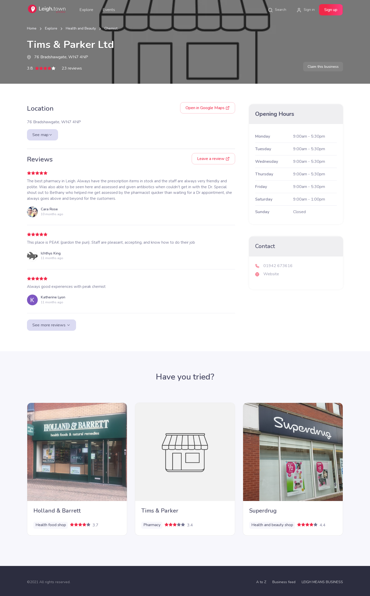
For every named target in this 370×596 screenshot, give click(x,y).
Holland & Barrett (57, 511)
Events (109, 10)
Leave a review (213, 159)
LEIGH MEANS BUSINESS (322, 582)
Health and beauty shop (272, 524)
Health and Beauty (81, 28)
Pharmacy (152, 524)
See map (42, 135)
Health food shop (50, 524)
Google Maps (208, 108)
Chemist (110, 28)
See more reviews (51, 325)
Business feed (283, 582)
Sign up (330, 10)
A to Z (261, 582)
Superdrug (263, 511)
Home (31, 28)
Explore (86, 10)
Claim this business (323, 66)
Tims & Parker (159, 511)
